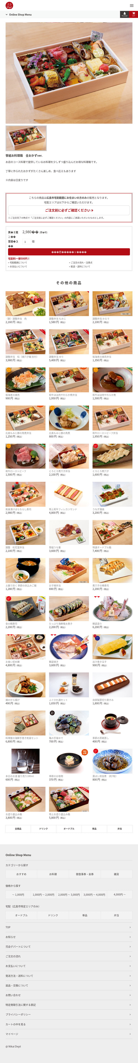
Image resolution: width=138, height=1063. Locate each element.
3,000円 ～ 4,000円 (94, 894)
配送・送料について (80, 266)
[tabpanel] (69, 73)
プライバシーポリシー (18, 1014)
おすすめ (21, 874)
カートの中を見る (16, 1024)
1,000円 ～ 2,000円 (43, 894)
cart (133, 14)
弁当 (120, 828)
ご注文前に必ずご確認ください (67, 210)
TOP (8, 927)
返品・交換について (17, 985)
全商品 (18, 828)
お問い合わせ (13, 995)
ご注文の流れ (13, 956)
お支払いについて (18, 266)
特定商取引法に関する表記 (21, 1004)
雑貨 (116, 874)
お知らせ (11, 937)
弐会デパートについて (18, 946)
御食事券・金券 (85, 874)
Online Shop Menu (20, 14)
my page (124, 14)
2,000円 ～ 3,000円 (69, 894)
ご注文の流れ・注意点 (81, 262)
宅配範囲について (18, 262)
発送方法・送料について (19, 975)
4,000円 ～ (120, 894)
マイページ (12, 1034)
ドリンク (43, 828)
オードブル (69, 828)
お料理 (53, 874)
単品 (94, 828)
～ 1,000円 (18, 894)
